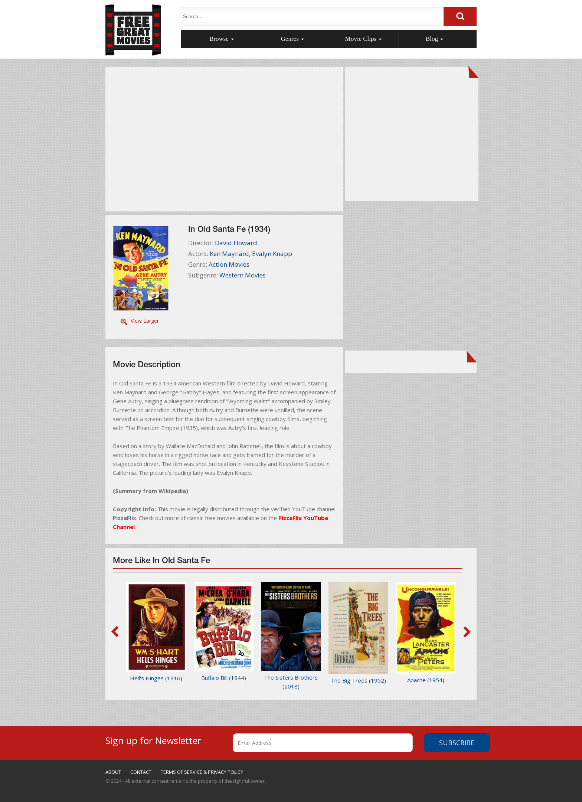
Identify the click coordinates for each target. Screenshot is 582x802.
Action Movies (229, 264)
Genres (292, 38)
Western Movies (242, 275)
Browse (221, 38)
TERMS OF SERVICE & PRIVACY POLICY (202, 772)
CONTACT (140, 772)
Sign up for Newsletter (153, 739)
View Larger (145, 320)
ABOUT (113, 772)
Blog (434, 38)
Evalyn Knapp (272, 253)
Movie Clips (363, 38)
